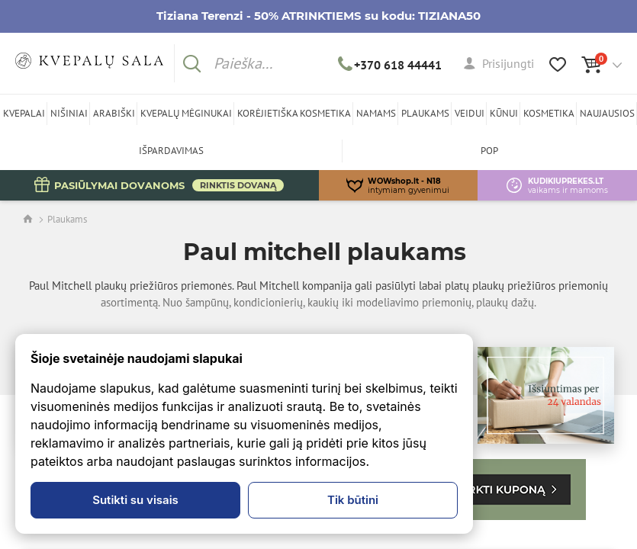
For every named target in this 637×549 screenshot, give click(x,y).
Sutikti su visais (135, 500)
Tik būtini (352, 500)
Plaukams (67, 219)
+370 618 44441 (390, 65)
